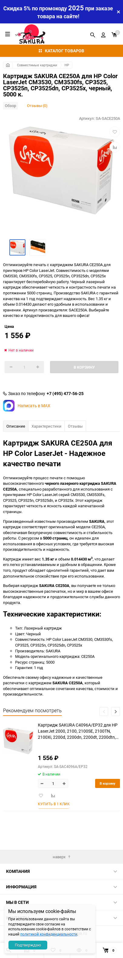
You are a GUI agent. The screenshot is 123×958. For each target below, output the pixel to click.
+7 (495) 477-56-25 (65, 393)
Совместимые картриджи (37, 65)
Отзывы (75, 426)
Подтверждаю (28, 945)
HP (67, 65)
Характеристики (47, 426)
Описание (15, 426)
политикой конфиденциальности (48, 934)
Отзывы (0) (37, 105)
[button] (115, 711)
